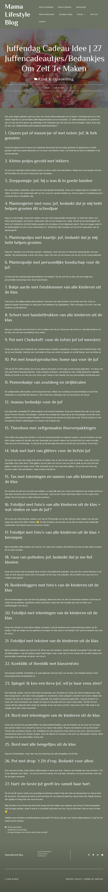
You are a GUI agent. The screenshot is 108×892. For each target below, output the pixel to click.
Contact (42, 21)
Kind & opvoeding (46, 7)
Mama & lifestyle (64, 7)
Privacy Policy (74, 879)
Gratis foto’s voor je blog (17, 830)
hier (41, 737)
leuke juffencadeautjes (55, 116)
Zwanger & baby (65, 14)
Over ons (94, 14)
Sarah (47, 88)
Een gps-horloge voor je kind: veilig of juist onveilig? (28, 832)
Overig (82, 14)
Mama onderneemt (46, 14)
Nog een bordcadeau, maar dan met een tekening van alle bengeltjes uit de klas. (41, 754)
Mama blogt (81, 7)
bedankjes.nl (29, 676)
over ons (43, 854)
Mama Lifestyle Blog (17, 14)
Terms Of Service (93, 879)
